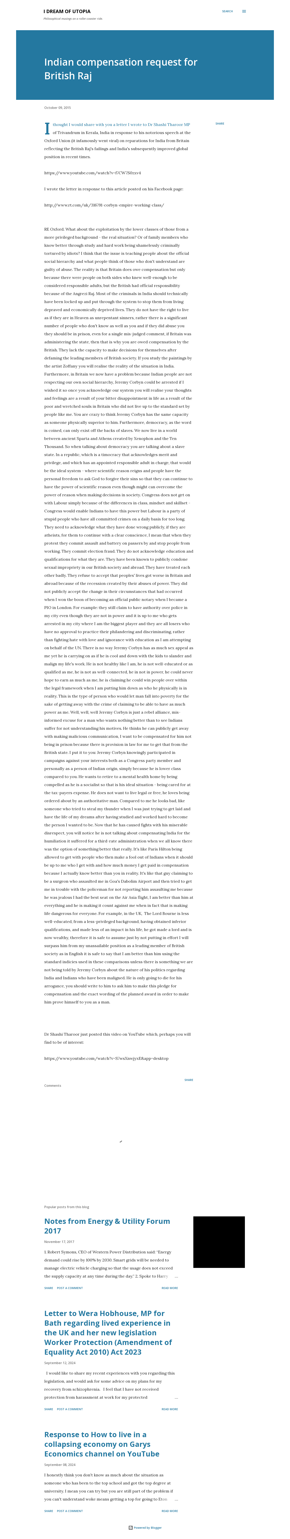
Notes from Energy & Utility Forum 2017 (107, 1226)
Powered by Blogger (145, 1528)
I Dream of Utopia (67, 11)
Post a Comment (70, 1288)
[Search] (227, 11)
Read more (170, 1288)
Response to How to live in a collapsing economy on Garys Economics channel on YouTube (102, 1444)
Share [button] (219, 123)
